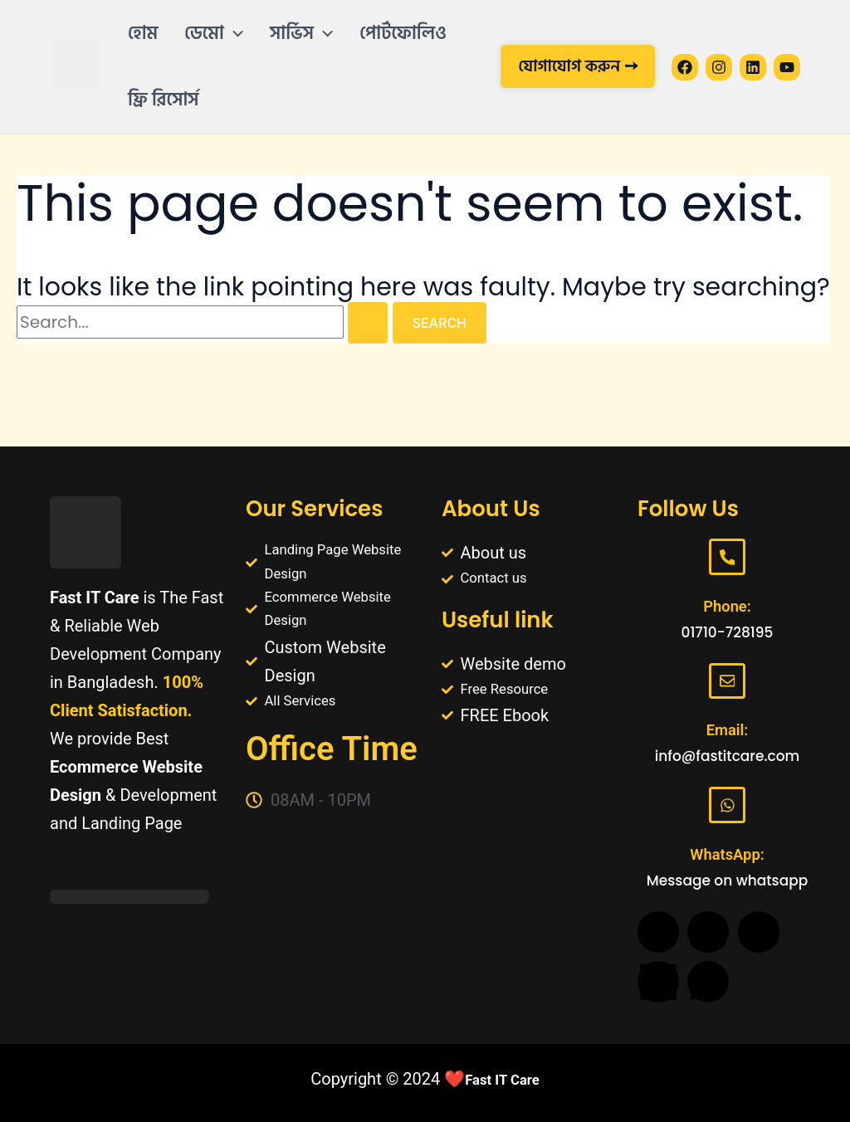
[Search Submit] (368, 323)
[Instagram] (719, 67)
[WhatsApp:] (727, 802)
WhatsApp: (727, 854)
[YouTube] (787, 67)
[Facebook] (685, 67)
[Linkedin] (753, 67)
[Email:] (727, 673)
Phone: (727, 595)
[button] (215, 33)
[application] (233, 33)
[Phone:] (727, 543)
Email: (727, 724)
